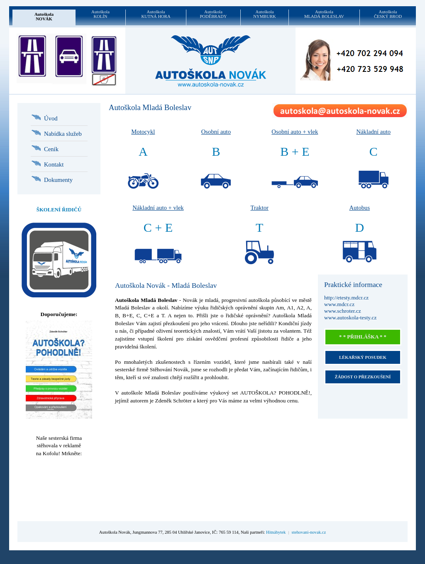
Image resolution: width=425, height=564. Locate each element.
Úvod (51, 118)
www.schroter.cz (342, 311)
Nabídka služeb (63, 133)
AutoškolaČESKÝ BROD (388, 14)
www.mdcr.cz (339, 304)
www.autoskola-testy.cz (350, 317)
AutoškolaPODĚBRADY (213, 14)
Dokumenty (58, 180)
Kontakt (54, 164)
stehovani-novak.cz (309, 532)
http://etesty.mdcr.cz (346, 297)
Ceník (51, 149)
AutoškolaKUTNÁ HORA (155, 14)
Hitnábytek (276, 532)
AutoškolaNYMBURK (264, 14)
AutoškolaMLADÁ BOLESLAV (324, 14)
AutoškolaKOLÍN (100, 14)
